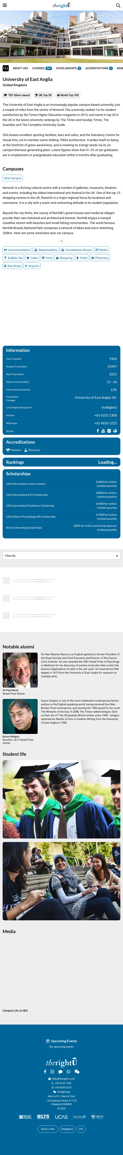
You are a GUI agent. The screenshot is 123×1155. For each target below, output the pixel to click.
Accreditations (99, 68)
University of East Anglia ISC (96, 397)
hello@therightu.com (63, 1078)
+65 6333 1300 (105, 415)
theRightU (109, 407)
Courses (42, 68)
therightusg (63, 1091)
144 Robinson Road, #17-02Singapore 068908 (61, 1102)
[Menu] (4, 5)
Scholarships (68, 68)
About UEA (20, 68)
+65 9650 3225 (105, 423)
